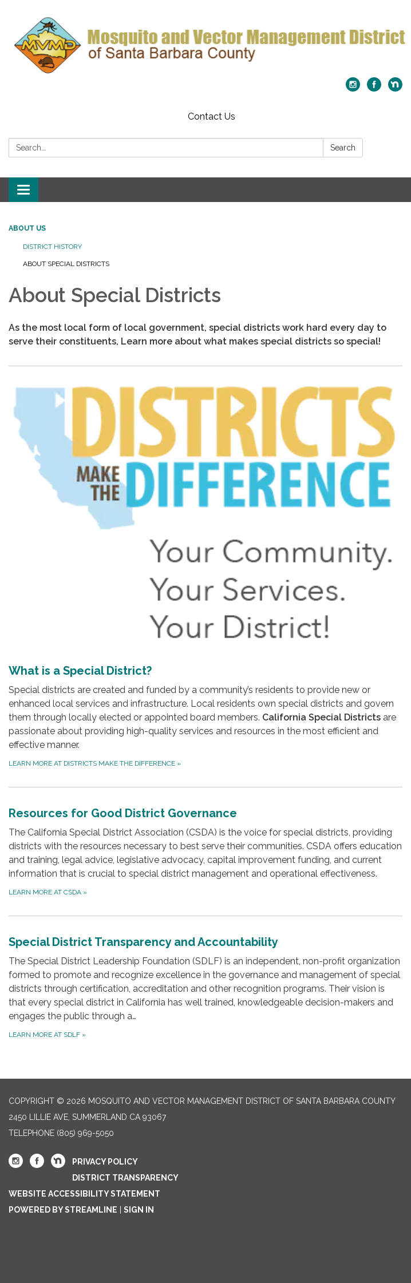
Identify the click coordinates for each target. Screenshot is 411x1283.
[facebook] (374, 88)
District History (52, 247)
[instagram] (353, 88)
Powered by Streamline (63, 1209)
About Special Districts (66, 264)
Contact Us (211, 116)
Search (342, 147)
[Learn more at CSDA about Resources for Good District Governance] (205, 851)
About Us (27, 228)
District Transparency (125, 1177)
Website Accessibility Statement (84, 1193)
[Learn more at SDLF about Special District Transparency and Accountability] (205, 987)
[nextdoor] (395, 88)
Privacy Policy (105, 1161)
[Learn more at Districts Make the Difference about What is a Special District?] (205, 576)
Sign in (139, 1209)
